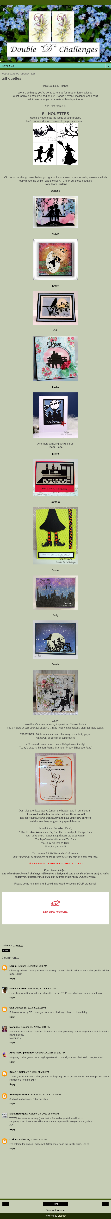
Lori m (13, 966)
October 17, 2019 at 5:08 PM (34, 1072)
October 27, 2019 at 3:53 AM (32, 1139)
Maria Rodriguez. (18, 1113)
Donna (55, 570)
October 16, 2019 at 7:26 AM (32, 966)
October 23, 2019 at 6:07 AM (44, 1113)
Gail (11, 1007)
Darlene (55, 190)
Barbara (56, 502)
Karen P (13, 1072)
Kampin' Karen (17, 988)
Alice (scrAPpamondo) (21, 1052)
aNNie (55, 234)
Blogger (62, 1215)
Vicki (55, 330)
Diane (55, 453)
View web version (55, 1210)
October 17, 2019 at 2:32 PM (50, 1052)
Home (55, 1204)
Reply (12, 978)
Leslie (55, 387)
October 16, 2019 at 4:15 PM (35, 1027)
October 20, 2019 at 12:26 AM (45, 1094)
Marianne (14, 1027)
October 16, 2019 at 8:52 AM (41, 988)
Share (5, 951)
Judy (55, 615)
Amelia (55, 664)
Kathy (55, 286)
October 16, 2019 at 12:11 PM (30, 1007)
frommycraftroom (19, 1094)
